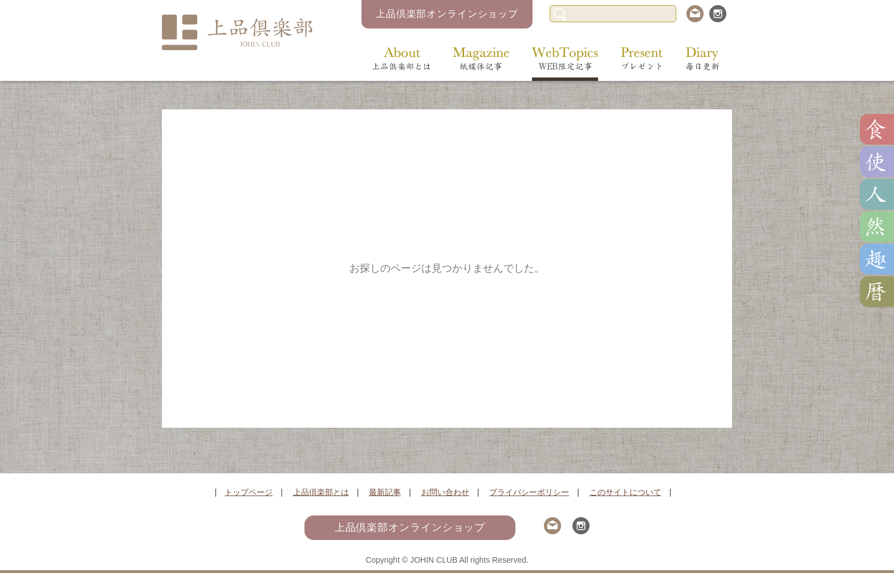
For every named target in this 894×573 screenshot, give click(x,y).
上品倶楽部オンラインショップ (447, 14)
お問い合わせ (445, 492)
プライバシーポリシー (529, 492)
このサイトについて (625, 492)
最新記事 (385, 492)
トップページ (249, 492)
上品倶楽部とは (321, 492)
